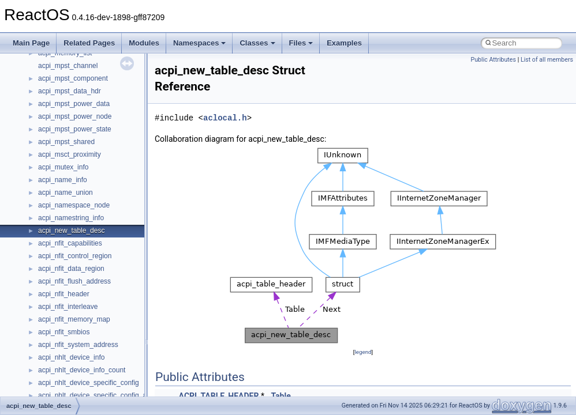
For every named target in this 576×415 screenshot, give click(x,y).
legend (362, 352)
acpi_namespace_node (74, 205)
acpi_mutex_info (63, 167)
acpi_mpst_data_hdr (69, 91)
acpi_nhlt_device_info (71, 357)
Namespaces (199, 43)
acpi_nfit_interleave (68, 307)
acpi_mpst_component (73, 78)
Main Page (31, 43)
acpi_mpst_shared (66, 142)
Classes (257, 43)
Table (280, 396)
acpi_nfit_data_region (71, 269)
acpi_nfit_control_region (74, 256)
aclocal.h (225, 117)
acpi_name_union (65, 192)
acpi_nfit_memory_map (74, 319)
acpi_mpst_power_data (74, 104)
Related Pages (89, 43)
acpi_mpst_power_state (74, 129)
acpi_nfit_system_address (78, 345)
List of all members (547, 59)
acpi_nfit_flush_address (74, 281)
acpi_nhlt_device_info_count (81, 370)
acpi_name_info (62, 180)
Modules (144, 43)
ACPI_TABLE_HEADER (219, 396)
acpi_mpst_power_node (74, 116)
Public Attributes (493, 59)
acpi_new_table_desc (71, 231)
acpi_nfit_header (63, 294)
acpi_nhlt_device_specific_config (88, 383)
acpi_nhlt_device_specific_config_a (92, 395)
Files (301, 43)
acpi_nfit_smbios (63, 332)
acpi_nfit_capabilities (70, 243)
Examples (344, 43)
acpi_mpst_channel (68, 66)
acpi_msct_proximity (69, 154)
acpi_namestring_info (71, 218)
